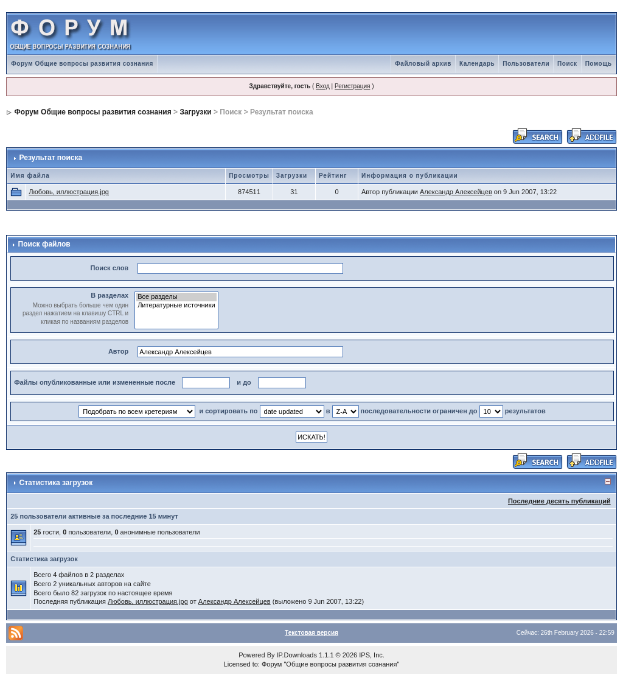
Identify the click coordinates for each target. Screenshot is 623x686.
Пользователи (526, 63)
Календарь (477, 63)
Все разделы (176, 297)
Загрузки (195, 112)
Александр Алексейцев (456, 191)
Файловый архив (423, 63)
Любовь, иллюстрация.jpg (69, 191)
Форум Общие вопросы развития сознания (82, 63)
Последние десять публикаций (559, 501)
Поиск (567, 63)
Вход (323, 86)
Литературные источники (176, 305)
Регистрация (352, 86)
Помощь (598, 63)
